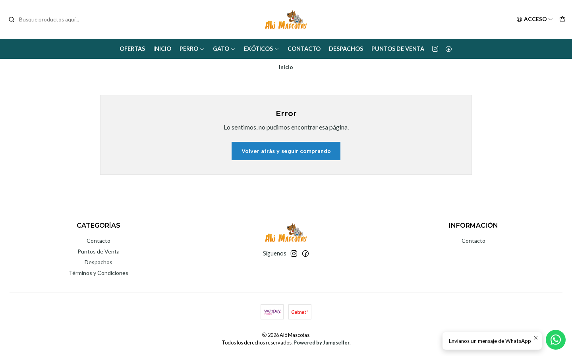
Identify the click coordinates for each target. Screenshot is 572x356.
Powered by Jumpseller (322, 342)
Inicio (162, 48)
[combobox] (48, 19)
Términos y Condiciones (98, 272)
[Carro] (562, 19)
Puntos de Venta (397, 48)
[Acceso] (534, 19)
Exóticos (261, 48)
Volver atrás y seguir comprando (286, 151)
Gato (224, 48)
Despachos (346, 48)
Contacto (304, 48)
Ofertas (132, 48)
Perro (192, 48)
